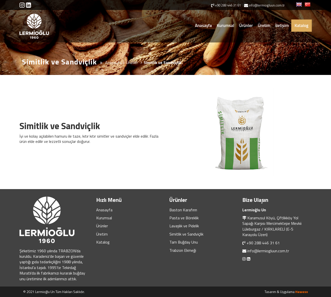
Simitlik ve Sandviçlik (186, 234)
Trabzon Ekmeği (182, 250)
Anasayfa (203, 25)
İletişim (282, 25)
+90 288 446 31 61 (263, 243)
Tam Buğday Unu (183, 242)
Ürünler (246, 25)
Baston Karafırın (183, 210)
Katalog (301, 25)
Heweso (301, 291)
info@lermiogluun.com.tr (268, 251)
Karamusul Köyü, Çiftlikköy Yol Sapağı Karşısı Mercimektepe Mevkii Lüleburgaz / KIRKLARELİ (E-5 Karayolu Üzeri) (272, 226)
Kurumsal (225, 25)
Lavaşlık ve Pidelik (184, 226)
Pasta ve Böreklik (184, 218)
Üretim (264, 25)
